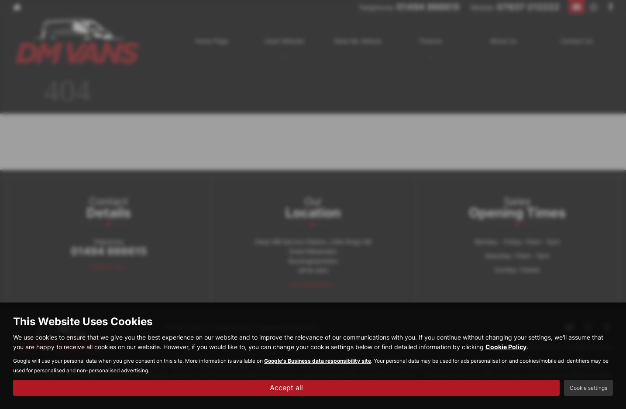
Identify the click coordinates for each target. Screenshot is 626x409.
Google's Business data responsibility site (317, 360)
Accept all (286, 387)
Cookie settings (588, 388)
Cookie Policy (505, 347)
